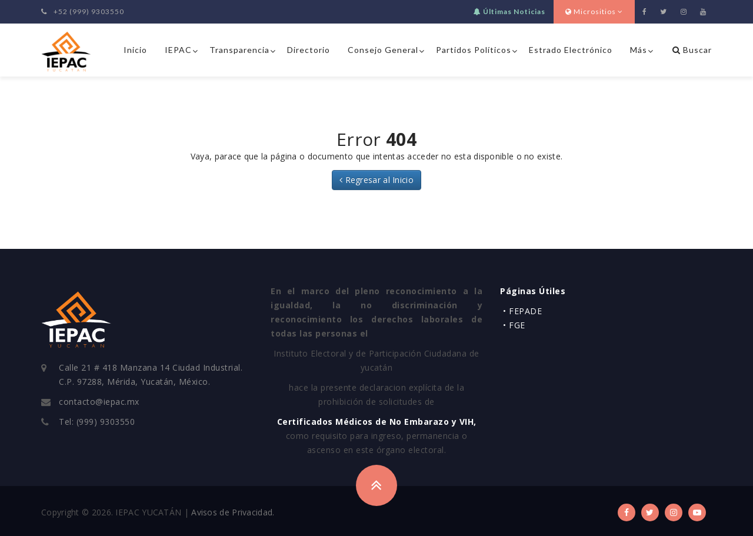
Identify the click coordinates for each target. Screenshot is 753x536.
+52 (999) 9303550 (82, 11)
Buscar (692, 50)
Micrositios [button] (594, 11)
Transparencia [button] (239, 50)
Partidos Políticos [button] (473, 50)
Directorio (308, 50)
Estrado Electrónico (570, 50)
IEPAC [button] (178, 50)
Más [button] (638, 50)
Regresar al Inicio (376, 179)
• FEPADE (522, 311)
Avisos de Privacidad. (232, 512)
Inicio (135, 50)
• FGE (514, 325)
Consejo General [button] (383, 50)
